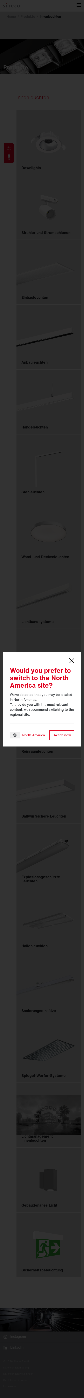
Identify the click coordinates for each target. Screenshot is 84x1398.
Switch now (62, 735)
